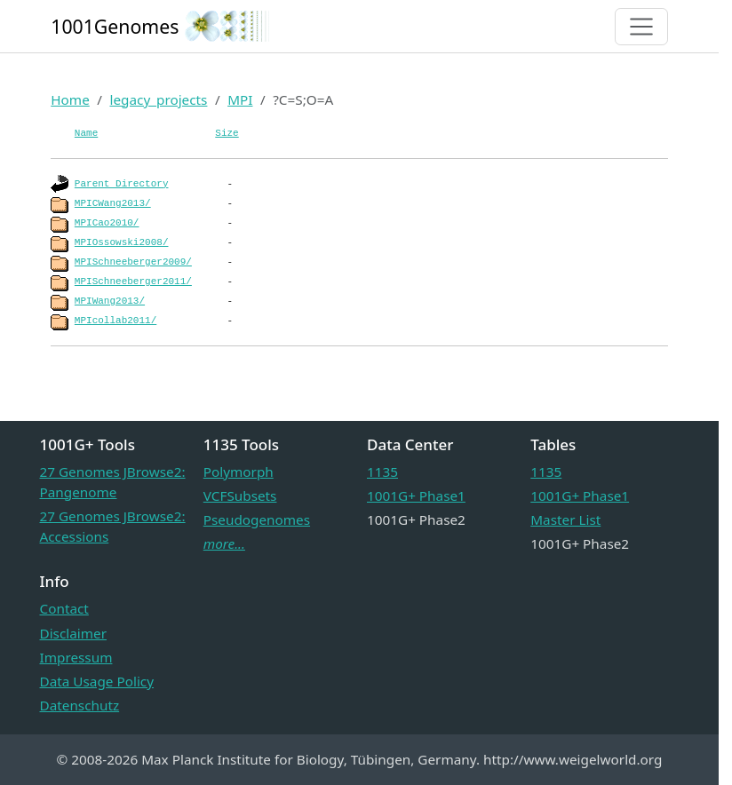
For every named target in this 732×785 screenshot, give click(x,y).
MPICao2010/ (107, 223)
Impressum (76, 657)
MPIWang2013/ (110, 301)
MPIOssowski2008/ (122, 242)
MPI (239, 99)
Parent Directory (122, 183)
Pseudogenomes (256, 519)
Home (70, 99)
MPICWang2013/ (113, 203)
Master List (565, 519)
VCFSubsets (240, 495)
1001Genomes (115, 26)
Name (86, 133)
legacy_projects (158, 99)
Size (226, 133)
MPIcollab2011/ (115, 320)
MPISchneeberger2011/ (133, 281)
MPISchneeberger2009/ (133, 262)
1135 (382, 471)
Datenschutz (80, 705)
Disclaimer (73, 633)
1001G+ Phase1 (416, 495)
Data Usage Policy (97, 681)
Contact (64, 608)
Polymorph (238, 471)
